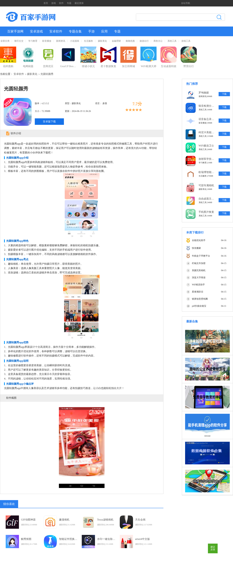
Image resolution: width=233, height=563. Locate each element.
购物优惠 (130, 41)
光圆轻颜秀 (46, 74)
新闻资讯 (60, 41)
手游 (91, 31)
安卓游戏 (36, 31)
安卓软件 (55, 31)
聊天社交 (18, 41)
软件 (61, 3)
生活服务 (88, 41)
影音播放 (46, 41)
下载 (224, 94)
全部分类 (5, 41)
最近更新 (79, 3)
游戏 (53, 3)
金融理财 (116, 41)
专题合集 (75, 31)
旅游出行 (144, 41)
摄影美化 (102, 41)
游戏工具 (185, 41)
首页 (46, 3)
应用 (104, 31)
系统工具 (172, 41)
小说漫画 (74, 41)
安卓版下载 (49, 121)
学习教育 (32, 41)
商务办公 (158, 41)
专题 (69, 3)
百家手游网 (15, 31)
